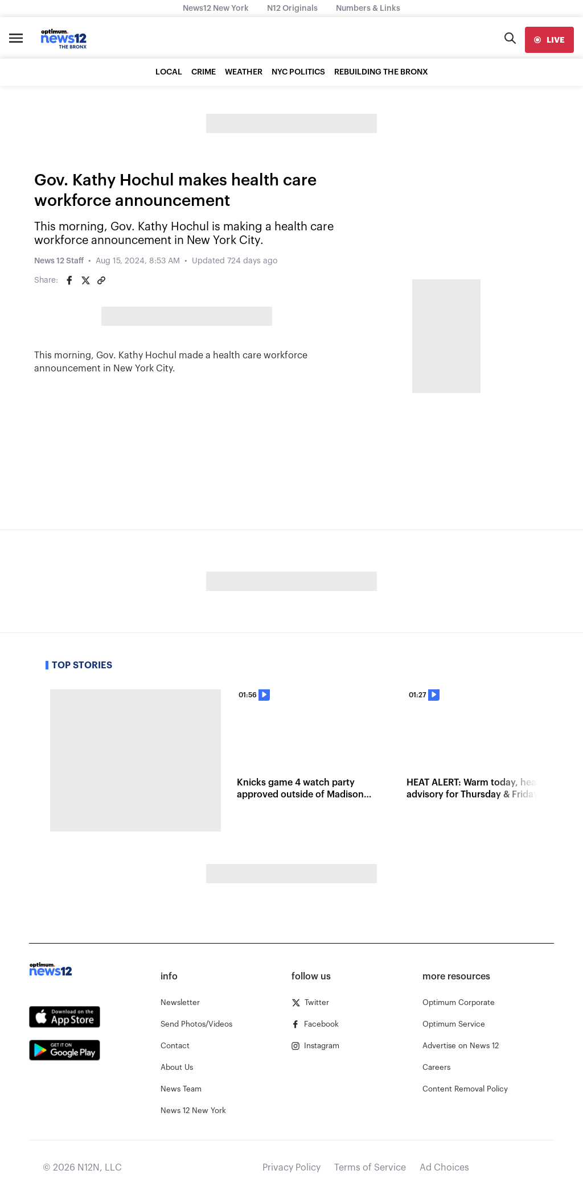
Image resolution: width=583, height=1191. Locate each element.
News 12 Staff (59, 261)
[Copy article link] (101, 280)
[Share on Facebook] (69, 280)
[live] (549, 40)
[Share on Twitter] (85, 280)
